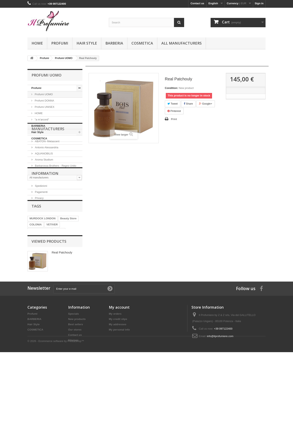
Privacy (39, 239)
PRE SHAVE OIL (40, 279)
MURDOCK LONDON (43, 267)
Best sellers (75, 396)
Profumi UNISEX (44, 106)
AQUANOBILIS (43, 177)
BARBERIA (114, 43)
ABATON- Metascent (46, 164)
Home (37, 43)
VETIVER (52, 273)
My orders (115, 385)
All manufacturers (181, 43)
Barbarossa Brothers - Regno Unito (55, 189)
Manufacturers (48, 154)
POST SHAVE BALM (42, 285)
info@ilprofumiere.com (220, 408)
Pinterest (174, 111)
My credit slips (118, 391)
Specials (73, 385)
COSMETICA (142, 43)
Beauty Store (68, 267)
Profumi (59, 43)
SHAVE (58, 279)
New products (77, 391)
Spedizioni (40, 227)
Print (174, 119)
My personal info (119, 401)
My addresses (117, 396)
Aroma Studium (43, 183)
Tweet (172, 103)
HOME (38, 113)
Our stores (75, 401)
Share (188, 103)
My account (119, 379)
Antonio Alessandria (46, 171)
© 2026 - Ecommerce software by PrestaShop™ (55, 426)
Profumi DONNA (44, 100)
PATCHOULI (66, 285)
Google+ (205, 103)
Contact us (197, 3)
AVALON (35, 291)
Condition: (171, 88)
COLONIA (36, 273)
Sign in (259, 3)
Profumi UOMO (43, 94)
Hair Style (87, 43)
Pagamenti (41, 233)
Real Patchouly (62, 318)
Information (45, 216)
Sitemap (73, 412)
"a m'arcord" (41, 119)
